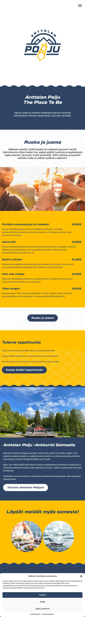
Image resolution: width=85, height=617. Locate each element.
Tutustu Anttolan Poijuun (25, 487)
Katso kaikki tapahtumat (24, 369)
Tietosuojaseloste (48, 614)
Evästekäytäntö (35, 614)
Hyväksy (42, 595)
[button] (81, 576)
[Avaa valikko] (80, 6)
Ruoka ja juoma (42, 318)
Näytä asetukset (42, 609)
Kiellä (42, 602)
